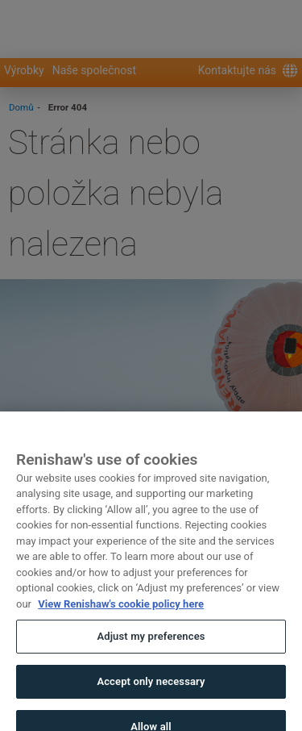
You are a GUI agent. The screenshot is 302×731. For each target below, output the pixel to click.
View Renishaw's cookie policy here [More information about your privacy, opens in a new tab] (121, 610)
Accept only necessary (151, 687)
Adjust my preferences (151, 643)
